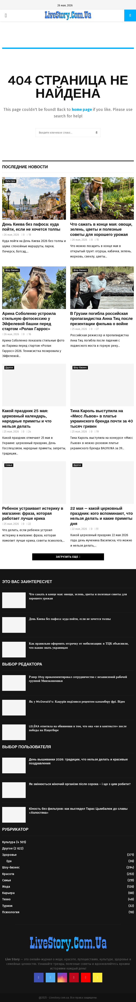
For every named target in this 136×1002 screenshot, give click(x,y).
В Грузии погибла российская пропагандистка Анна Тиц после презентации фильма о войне (101, 318)
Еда (75, 181)
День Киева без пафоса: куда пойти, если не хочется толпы (31, 227)
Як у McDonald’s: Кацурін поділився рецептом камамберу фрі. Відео (77, 701)
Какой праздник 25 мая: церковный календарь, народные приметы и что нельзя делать (27, 418)
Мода (6, 887)
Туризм (7, 906)
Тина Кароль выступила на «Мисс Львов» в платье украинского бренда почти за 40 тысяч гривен (101, 418)
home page (82, 109)
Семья (8, 465)
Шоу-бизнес (12, 270)
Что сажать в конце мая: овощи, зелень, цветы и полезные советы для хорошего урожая (101, 229)
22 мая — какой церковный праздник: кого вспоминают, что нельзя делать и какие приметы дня (101, 516)
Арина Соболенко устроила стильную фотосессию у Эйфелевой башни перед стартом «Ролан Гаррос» (29, 321)
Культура (10, 181)
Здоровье (9, 855)
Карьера (8, 893)
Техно (6, 899)
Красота (8, 874)
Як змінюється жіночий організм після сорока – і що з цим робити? (80, 784)
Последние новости (25, 167)
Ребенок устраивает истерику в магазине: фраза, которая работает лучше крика (32, 513)
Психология (10, 912)
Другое (9, 367)
